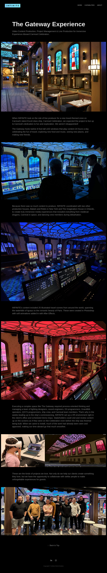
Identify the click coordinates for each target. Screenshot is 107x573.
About (99, 5)
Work (79, 5)
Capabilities (90, 5)
